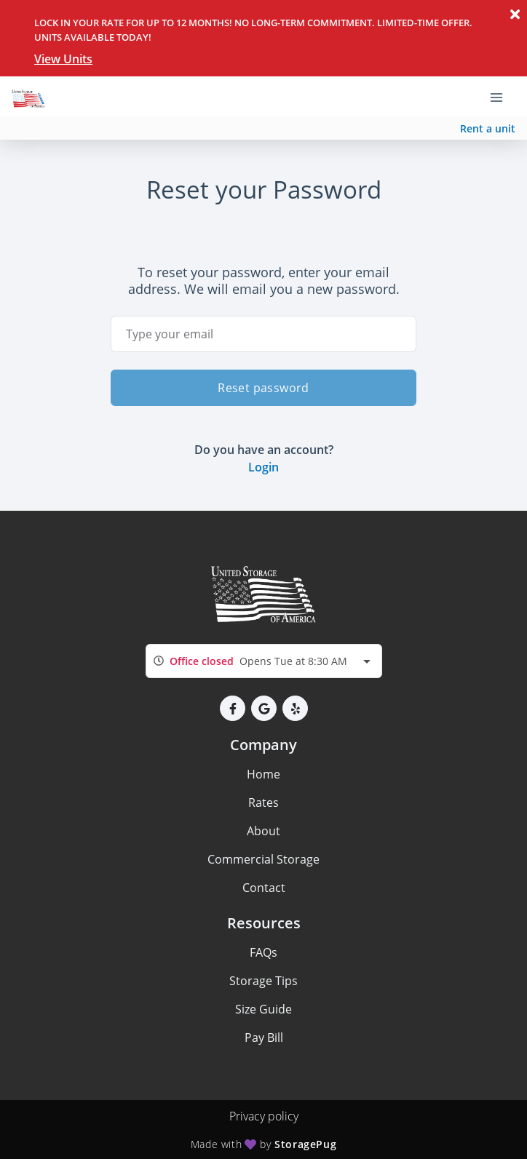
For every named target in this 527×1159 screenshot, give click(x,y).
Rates (263, 802)
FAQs (263, 952)
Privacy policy (263, 1116)
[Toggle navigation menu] (502, 96)
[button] (232, 708)
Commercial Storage (263, 859)
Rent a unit (487, 128)
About (263, 831)
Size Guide (263, 1009)
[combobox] (264, 661)
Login (263, 467)
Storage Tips (263, 981)
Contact (263, 888)
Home (263, 774)
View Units (63, 59)
